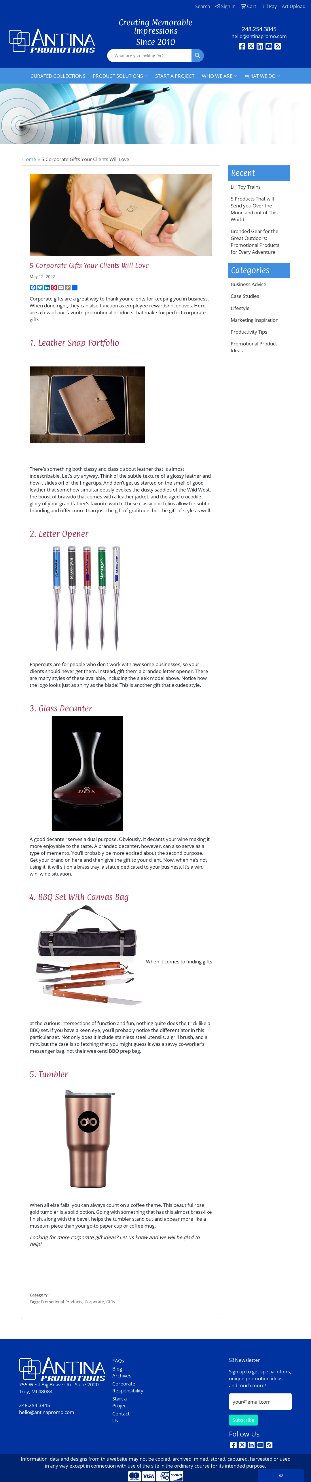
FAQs (118, 1360)
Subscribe (243, 1420)
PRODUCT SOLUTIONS (120, 75)
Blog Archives (121, 1372)
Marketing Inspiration (254, 319)
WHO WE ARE (219, 75)
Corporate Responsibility (123, 1387)
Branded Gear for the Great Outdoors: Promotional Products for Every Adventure (255, 241)
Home (29, 159)
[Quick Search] (149, 55)
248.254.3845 (259, 29)
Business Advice (248, 284)
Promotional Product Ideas (254, 347)
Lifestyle (240, 308)
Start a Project (120, 1402)
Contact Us (121, 1417)
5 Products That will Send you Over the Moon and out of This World (254, 209)
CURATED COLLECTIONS (58, 75)
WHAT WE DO (262, 75)
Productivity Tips (249, 331)
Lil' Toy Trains (246, 186)
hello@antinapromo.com (259, 36)
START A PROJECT (174, 75)
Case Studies (245, 295)
